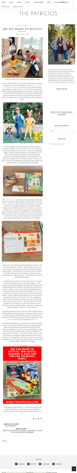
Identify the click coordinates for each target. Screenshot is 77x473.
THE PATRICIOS (38, 12)
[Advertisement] (61, 158)
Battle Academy (10, 198)
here (35, 317)
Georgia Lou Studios (40, 470)
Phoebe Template (21, 470)
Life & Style (22, 23)
